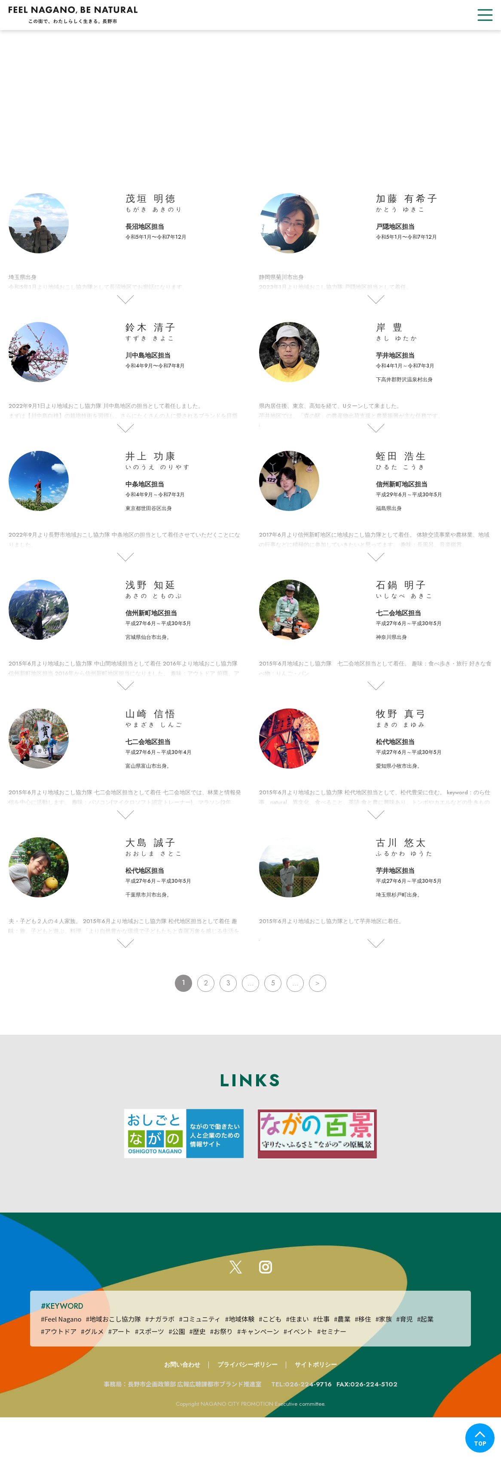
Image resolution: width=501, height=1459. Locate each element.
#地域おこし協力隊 (113, 1360)
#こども (270, 1360)
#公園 (176, 1372)
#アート (119, 1372)
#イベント (298, 1372)
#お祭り (221, 1372)
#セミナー (331, 1372)
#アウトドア (58, 1372)
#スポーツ (149, 1372)
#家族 (384, 1360)
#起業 (425, 1360)
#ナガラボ (159, 1360)
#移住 (362, 1360)
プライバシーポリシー (247, 1405)
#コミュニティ (199, 1360)
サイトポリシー (316, 1405)
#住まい (297, 1360)
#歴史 (197, 1372)
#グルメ (92, 1372)
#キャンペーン (258, 1372)
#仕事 (321, 1360)
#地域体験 (239, 1360)
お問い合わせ (182, 1405)
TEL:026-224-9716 (306, 1425)
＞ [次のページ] (317, 1004)
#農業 (342, 1360)
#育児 (404, 1360)
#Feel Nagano (61, 1360)
